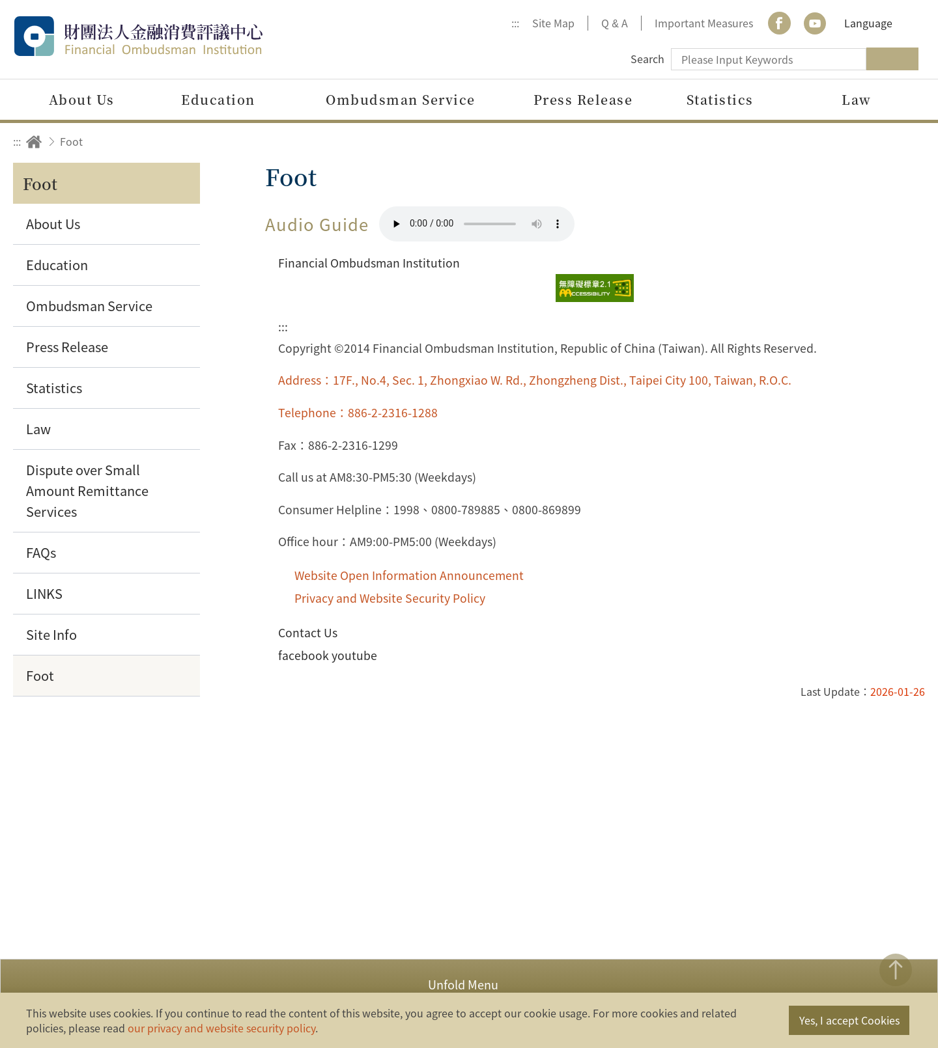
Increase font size (874, 141)
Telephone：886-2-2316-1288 (358, 412)
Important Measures (704, 23)
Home (34, 141)
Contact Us (307, 632)
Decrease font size (910, 141)
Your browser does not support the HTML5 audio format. (477, 223)
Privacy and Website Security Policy (389, 598)
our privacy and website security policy (221, 1028)
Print (838, 141)
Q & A (614, 23)
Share (802, 141)
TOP (895, 970)
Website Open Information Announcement (409, 575)
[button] (469, 983)
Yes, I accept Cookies (849, 1020)
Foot (71, 141)
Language (868, 23)
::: (515, 23)
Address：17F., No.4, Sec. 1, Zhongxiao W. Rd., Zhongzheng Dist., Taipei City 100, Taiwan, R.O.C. (534, 380)
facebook (303, 655)
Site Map (553, 23)
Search (647, 58)
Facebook (779, 23)
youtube (815, 23)
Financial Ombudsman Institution (166, 36)
